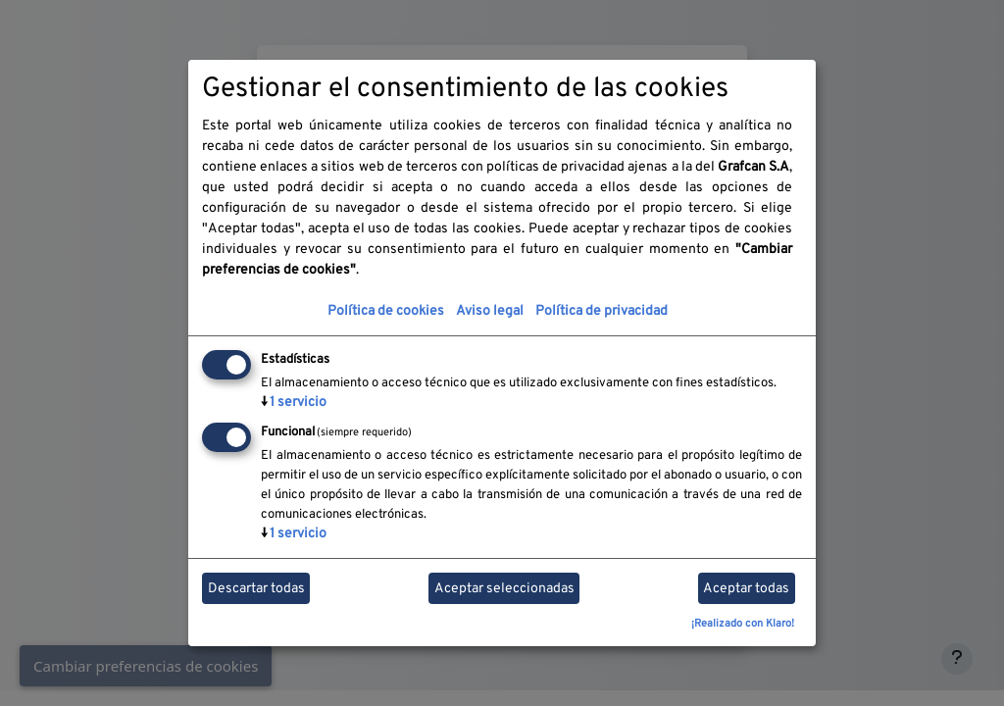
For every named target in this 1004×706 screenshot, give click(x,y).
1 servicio (293, 402)
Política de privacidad (601, 311)
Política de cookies (385, 311)
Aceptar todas (746, 588)
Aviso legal (490, 311)
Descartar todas (256, 588)
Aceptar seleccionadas (504, 588)
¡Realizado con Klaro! (742, 623)
